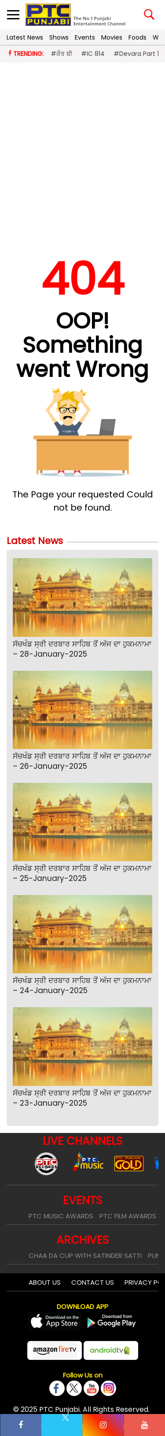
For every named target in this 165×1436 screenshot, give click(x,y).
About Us (45, 1282)
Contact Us (92, 1282)
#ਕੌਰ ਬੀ (61, 53)
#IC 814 (93, 53)
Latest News (25, 37)
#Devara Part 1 (136, 53)
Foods (137, 37)
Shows (59, 37)
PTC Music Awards (61, 1215)
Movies (111, 37)
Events (85, 37)
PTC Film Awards (127, 1215)
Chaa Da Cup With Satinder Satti (85, 1255)
